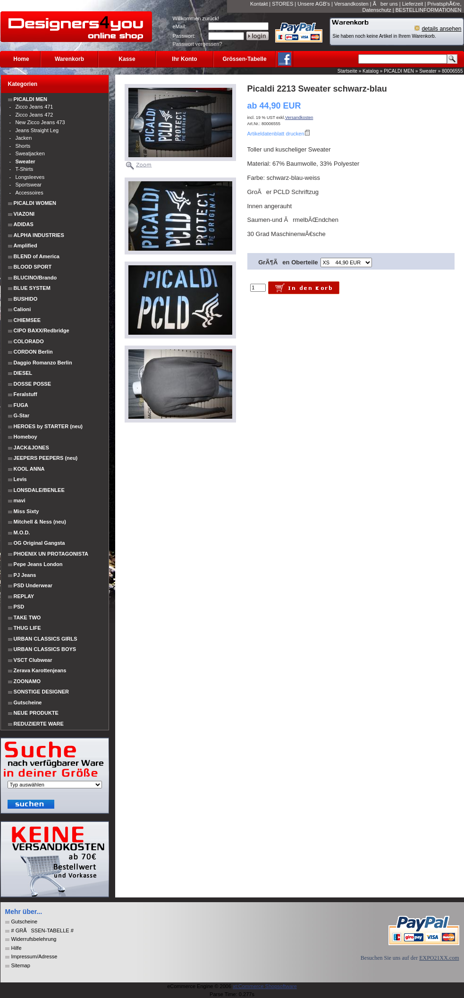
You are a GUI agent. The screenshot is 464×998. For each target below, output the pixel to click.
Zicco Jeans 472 (34, 115)
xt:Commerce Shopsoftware (265, 986)
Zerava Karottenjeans (40, 670)
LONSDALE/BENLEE (39, 490)
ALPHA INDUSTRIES (39, 235)
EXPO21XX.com (439, 958)
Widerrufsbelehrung (34, 939)
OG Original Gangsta (39, 543)
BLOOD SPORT (33, 267)
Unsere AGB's (313, 4)
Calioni (22, 309)
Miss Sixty (26, 511)
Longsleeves (29, 177)
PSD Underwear (33, 585)
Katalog (371, 71)
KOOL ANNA (29, 469)
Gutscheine (28, 702)
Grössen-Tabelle (244, 59)
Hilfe (16, 948)
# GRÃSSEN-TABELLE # (42, 930)
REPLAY (24, 596)
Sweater (428, 71)
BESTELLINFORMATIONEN (429, 10)
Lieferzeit (412, 4)
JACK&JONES (31, 447)
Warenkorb (69, 59)
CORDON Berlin (33, 352)
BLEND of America (36, 256)
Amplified (25, 245)
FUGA (21, 405)
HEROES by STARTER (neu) (48, 426)
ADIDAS (24, 224)
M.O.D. (22, 532)
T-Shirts (24, 169)
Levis (20, 479)
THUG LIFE (27, 628)
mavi (19, 500)
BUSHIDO (26, 299)
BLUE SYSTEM (32, 288)
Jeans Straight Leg (37, 130)
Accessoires (29, 192)
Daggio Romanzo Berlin (43, 362)
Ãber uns (385, 4)
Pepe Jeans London (38, 564)
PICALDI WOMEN (35, 203)
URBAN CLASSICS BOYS (45, 649)
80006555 (452, 71)
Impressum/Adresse (34, 956)
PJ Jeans (25, 575)
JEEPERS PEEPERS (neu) (46, 458)
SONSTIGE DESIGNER (41, 691)
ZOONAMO (27, 681)
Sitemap (20, 965)
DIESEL (23, 373)
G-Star (22, 415)
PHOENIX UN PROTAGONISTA (51, 554)
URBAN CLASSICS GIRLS (45, 639)
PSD (19, 606)
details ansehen (441, 28)
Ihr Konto (184, 59)
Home (21, 59)
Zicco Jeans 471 (34, 107)
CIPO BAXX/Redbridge (41, 330)
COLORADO (29, 341)
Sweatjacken (29, 153)
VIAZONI (24, 214)
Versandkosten (351, 4)
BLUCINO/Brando (35, 277)
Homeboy (25, 437)
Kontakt (259, 4)
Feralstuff (25, 394)
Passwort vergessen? (197, 44)
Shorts (22, 146)
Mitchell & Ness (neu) (40, 521)
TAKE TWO (27, 617)
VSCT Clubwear (33, 660)
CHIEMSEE (27, 320)
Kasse (126, 59)
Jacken (23, 138)
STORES (282, 4)
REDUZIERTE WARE (38, 724)
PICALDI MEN (399, 71)
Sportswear (28, 184)
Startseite (347, 71)
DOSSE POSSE (32, 384)
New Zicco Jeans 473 (40, 122)
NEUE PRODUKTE (35, 713)
